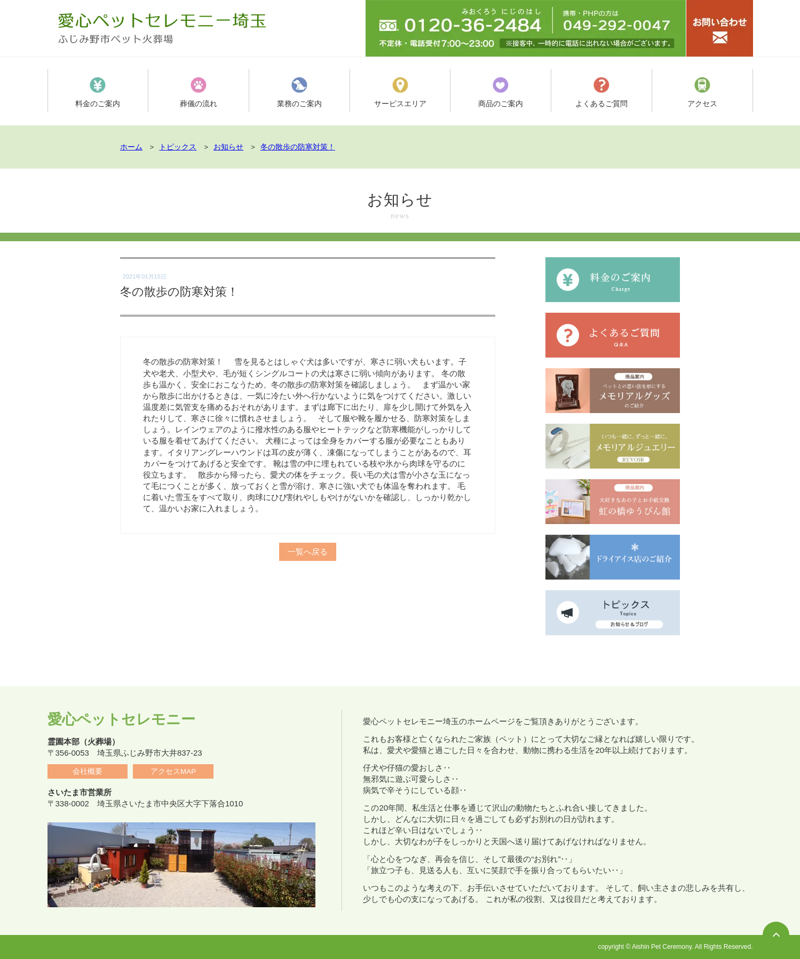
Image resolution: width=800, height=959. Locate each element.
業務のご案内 (299, 92)
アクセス (702, 92)
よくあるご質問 (601, 92)
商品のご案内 (501, 92)
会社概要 (87, 771)
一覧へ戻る (307, 547)
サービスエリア (400, 92)
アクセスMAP (173, 771)
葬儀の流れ (199, 92)
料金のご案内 (98, 92)
